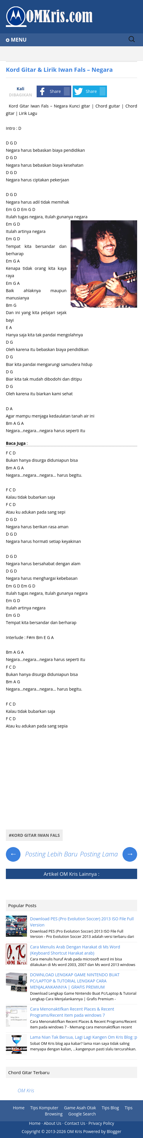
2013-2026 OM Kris (64, 1131)
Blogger (114, 1131)
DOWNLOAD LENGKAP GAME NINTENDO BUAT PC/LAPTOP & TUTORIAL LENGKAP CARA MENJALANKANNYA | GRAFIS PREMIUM (75, 981)
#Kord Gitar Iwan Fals (34, 835)
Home (19, 1107)
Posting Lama (108, 853)
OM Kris (68, 873)
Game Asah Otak (80, 1107)
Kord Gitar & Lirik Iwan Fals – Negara (59, 70)
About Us (52, 1123)
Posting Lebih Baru (42, 853)
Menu (19, 39)
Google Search (82, 1114)
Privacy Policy (101, 1123)
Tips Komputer (44, 1107)
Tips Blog (110, 1107)
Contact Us (74, 1123)
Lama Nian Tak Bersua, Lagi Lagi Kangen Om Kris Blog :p (83, 1037)
